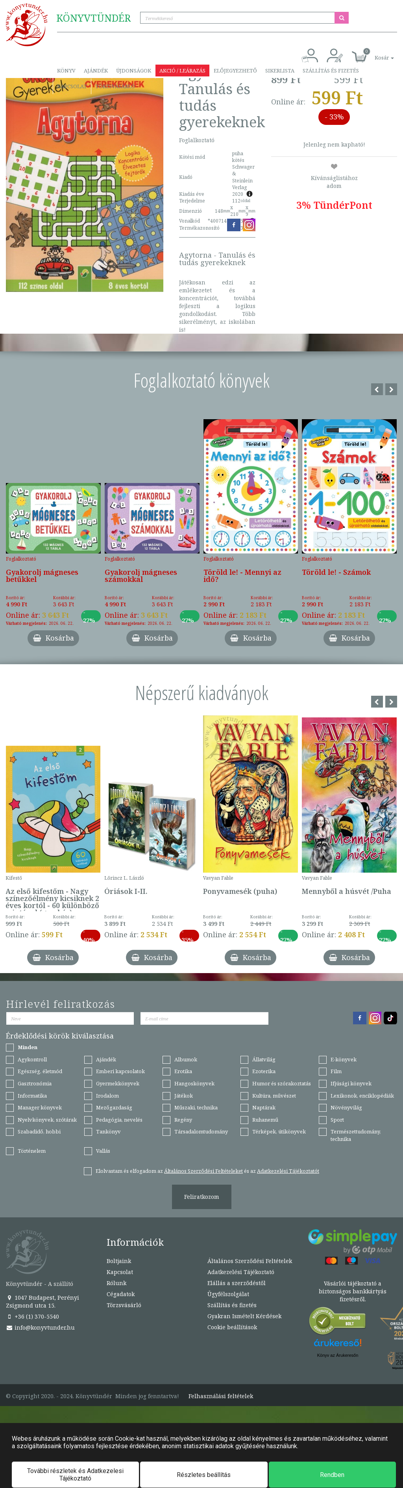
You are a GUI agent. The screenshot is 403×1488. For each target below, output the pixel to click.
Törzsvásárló (115, 86)
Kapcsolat (72, 86)
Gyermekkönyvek (117, 1083)
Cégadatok (121, 1294)
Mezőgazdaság (114, 1107)
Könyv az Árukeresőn (338, 1355)
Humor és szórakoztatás (281, 1083)
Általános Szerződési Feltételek (249, 1261)
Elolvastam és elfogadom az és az (207, 1170)
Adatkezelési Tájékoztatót (288, 1170)
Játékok (183, 1095)
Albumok (185, 1059)
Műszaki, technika (196, 1107)
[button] (375, 53)
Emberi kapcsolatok (120, 1071)
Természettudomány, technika (356, 1135)
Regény (183, 1119)
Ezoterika (263, 1071)
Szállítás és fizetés (331, 70)
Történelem (32, 1150)
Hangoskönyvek (194, 1083)
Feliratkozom (201, 1196)
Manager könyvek (40, 1107)
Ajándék (96, 70)
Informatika (32, 1095)
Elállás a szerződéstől (236, 1283)
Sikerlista (279, 70)
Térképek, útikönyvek (279, 1131)
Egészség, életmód (40, 1071)
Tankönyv (108, 1131)
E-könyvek (344, 1059)
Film (336, 1071)
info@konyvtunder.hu (40, 1327)
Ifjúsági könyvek (351, 1083)
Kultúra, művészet (274, 1095)
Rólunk (116, 1283)
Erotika (183, 1071)
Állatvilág (263, 1059)
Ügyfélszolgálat (228, 1294)
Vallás (103, 1150)
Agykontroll (32, 1059)
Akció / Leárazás (182, 70)
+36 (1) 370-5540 (32, 1316)
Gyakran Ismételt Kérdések (244, 1316)
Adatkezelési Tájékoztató (240, 1272)
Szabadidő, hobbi (39, 1131)
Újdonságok (133, 70)
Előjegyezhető (235, 70)
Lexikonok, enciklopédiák (362, 1095)
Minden (27, 1047)
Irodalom (107, 1095)
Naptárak (263, 1107)
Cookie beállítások (232, 1327)
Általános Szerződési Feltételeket (203, 1170)
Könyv (66, 70)
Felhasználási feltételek (221, 1396)
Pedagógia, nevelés (119, 1119)
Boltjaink (119, 1261)
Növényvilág (346, 1107)
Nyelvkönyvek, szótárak (47, 1119)
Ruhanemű (265, 1119)
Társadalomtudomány (201, 1131)
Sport (337, 1119)
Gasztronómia (35, 1083)
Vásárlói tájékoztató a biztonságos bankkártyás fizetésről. (352, 1291)
